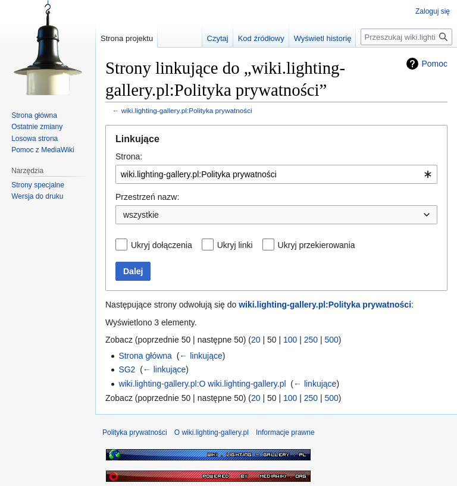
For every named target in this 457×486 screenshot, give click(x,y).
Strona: (128, 156)
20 (256, 339)
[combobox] (276, 174)
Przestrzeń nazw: (147, 197)
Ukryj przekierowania (316, 245)
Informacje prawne (285, 432)
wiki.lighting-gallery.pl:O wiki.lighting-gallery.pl (202, 383)
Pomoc (434, 63)
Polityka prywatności (134, 432)
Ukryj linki (235, 245)
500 (332, 339)
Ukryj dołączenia (161, 245)
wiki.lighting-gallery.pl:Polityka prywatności (186, 110)
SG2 (126, 369)
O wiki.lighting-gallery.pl (211, 432)
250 (311, 339)
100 (290, 339)
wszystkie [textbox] (141, 215)
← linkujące (200, 355)
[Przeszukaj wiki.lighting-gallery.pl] (406, 37)
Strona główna (145, 355)
